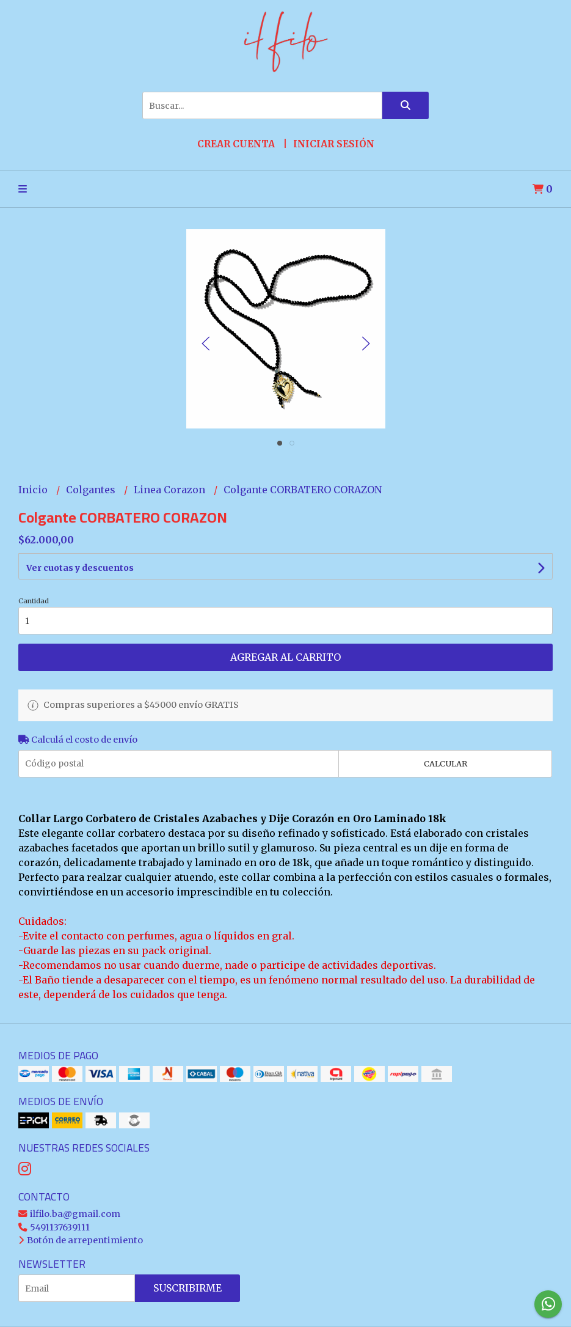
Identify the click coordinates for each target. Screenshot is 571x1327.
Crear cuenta (236, 144)
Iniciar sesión (333, 144)
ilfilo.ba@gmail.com (69, 1213)
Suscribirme (187, 1288)
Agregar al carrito (285, 657)
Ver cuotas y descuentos (80, 567)
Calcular (445, 763)
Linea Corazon (171, 489)
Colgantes (92, 489)
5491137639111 (54, 1227)
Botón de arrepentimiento (80, 1240)
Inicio (34, 489)
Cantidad (33, 601)
